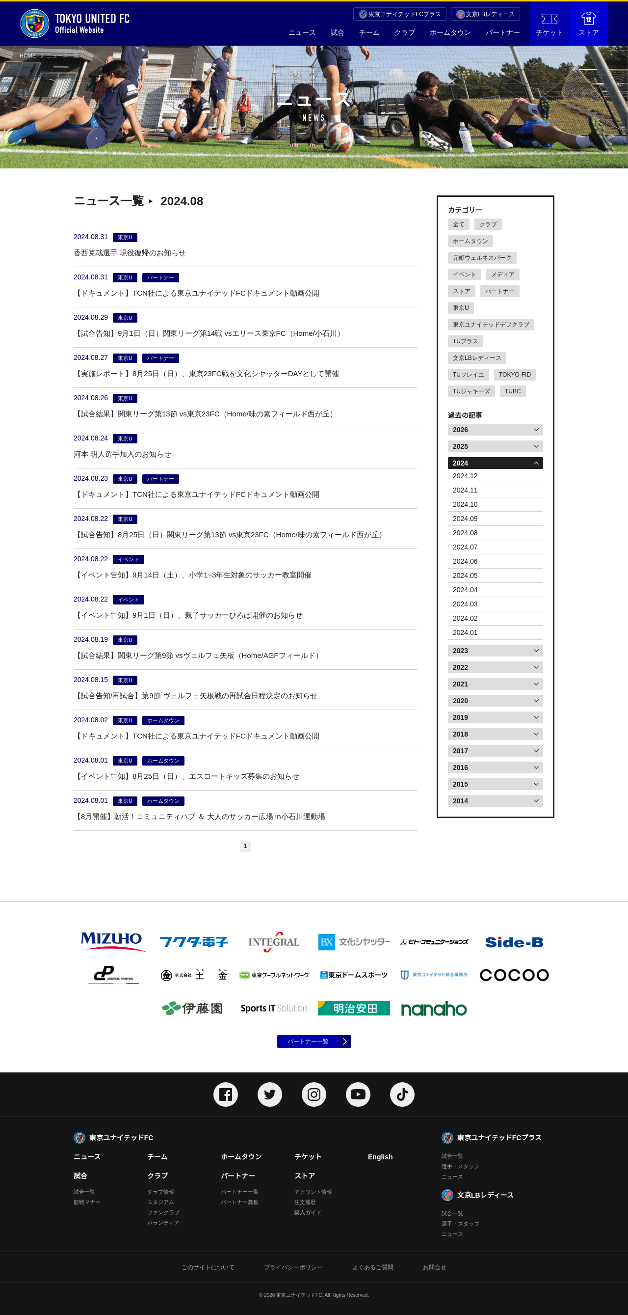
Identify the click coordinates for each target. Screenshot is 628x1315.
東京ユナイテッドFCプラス (404, 14)
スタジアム (160, 1202)
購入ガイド (307, 1212)
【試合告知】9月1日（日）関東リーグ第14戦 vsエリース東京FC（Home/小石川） (209, 333)
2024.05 (465, 575)
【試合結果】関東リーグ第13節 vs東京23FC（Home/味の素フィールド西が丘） (205, 414)
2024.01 (465, 632)
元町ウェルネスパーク (482, 257)
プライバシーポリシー (293, 1267)
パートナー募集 (240, 1202)
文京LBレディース (490, 14)
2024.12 (465, 476)
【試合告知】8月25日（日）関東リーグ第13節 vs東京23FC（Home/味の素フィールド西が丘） (230, 534)
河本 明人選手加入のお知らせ (122, 454)
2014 (460, 801)
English (380, 1157)
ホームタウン (450, 32)
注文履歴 (305, 1202)
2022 (460, 667)
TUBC (513, 391)
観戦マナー (87, 1202)
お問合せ (434, 1267)
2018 (460, 734)
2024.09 (465, 518)
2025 (460, 446)
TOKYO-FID (515, 374)
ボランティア (163, 1223)
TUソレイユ (468, 374)
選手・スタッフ (460, 1166)
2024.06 (465, 561)
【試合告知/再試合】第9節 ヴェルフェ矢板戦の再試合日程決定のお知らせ (195, 695)
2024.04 (465, 590)
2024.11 (465, 490)
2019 (460, 717)
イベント (464, 274)
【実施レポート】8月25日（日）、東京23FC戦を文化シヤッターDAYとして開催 (206, 373)
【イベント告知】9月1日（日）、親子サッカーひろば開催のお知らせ (188, 615)
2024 (460, 463)
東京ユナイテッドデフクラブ (491, 324)
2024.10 (465, 504)
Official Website (75, 23)
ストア (588, 24)
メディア (503, 274)
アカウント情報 (313, 1192)
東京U (461, 307)
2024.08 (465, 533)
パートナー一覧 (308, 1041)
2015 (460, 784)
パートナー (503, 32)
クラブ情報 (160, 1192)
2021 (460, 684)
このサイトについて (208, 1267)
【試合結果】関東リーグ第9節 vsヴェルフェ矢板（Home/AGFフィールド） (198, 655)
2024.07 (465, 547)
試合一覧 (84, 1192)
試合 (337, 32)
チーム (369, 32)
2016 (460, 767)
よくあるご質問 (372, 1267)
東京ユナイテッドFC (121, 1138)
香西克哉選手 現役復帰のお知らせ (130, 252)
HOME (28, 55)
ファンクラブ (163, 1212)
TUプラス (465, 341)
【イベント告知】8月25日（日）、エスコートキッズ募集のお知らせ (186, 776)
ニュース (302, 32)
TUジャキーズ (471, 391)
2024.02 (465, 618)
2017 (460, 751)
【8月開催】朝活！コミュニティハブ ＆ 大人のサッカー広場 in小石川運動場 (199, 816)
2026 (460, 430)
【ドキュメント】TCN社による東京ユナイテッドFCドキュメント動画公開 (196, 293)
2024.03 (465, 604)
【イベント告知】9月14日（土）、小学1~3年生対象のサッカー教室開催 (193, 575)
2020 (460, 701)
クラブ (404, 32)
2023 (460, 651)
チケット (549, 25)
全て (459, 224)
